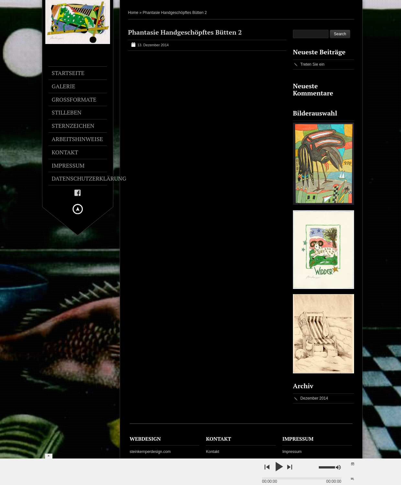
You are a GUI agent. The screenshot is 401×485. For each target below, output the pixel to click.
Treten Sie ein (312, 64)
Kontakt (212, 451)
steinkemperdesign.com (150, 451)
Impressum (291, 451)
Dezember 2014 (314, 398)
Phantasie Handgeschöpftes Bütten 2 (185, 32)
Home (133, 12)
